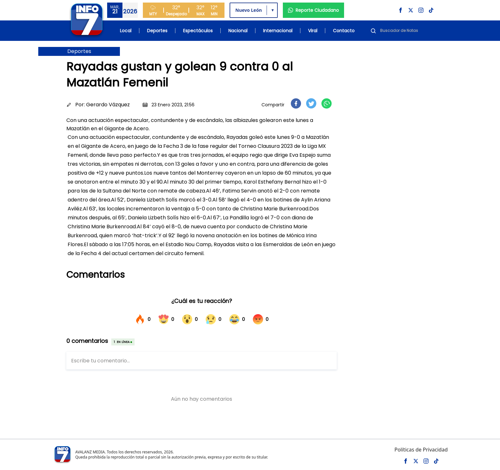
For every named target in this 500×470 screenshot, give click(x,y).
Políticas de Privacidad (421, 449)
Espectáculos (198, 30)
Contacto (344, 30)
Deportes (157, 30)
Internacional (277, 30)
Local (125, 30)
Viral (312, 30)
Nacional (237, 30)
